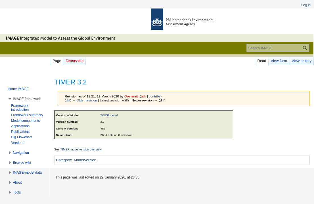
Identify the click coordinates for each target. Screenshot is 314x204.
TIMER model (109, 115)
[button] (27, 99)
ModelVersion (85, 160)
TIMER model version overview (80, 149)
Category (63, 160)
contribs (154, 96)
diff (68, 100)
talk (143, 96)
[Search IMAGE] (277, 48)
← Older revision (84, 100)
